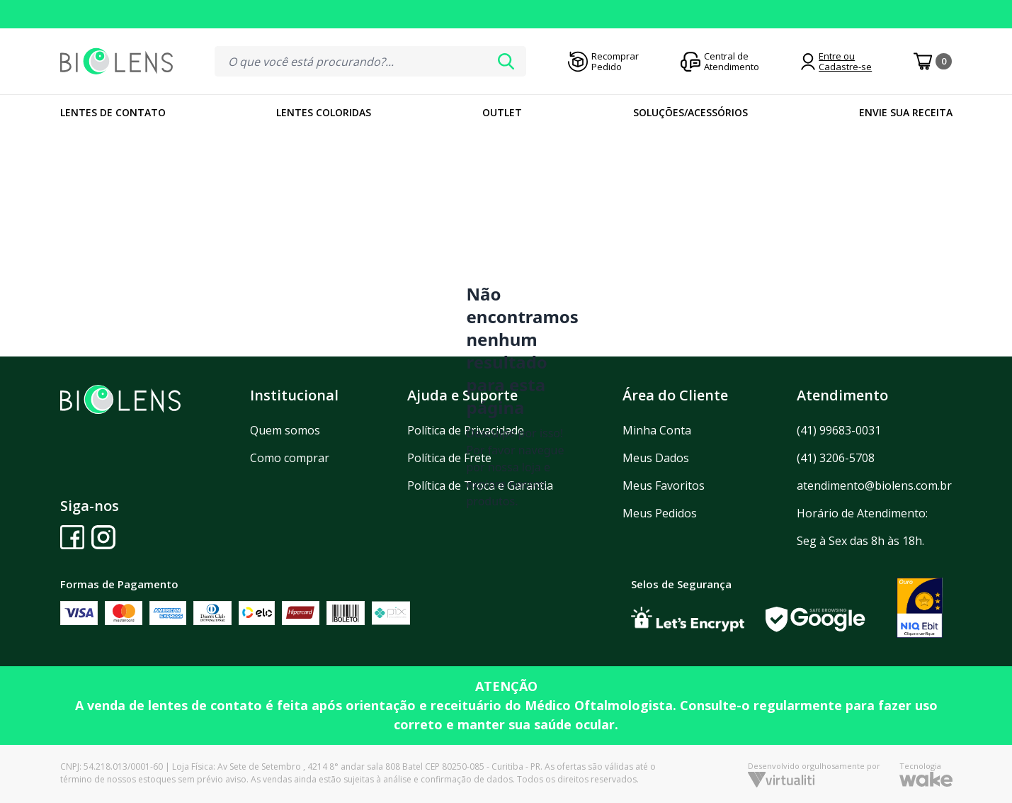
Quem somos (285, 430)
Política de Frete (449, 458)
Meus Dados (655, 458)
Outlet (502, 112)
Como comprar (289, 458)
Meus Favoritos (663, 485)
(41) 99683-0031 (839, 430)
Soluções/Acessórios (690, 112)
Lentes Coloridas (323, 112)
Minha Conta (656, 430)
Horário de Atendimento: (862, 513)
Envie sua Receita (906, 112)
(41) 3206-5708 (836, 458)
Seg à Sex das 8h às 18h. (860, 541)
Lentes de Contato (113, 112)
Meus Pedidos (659, 513)
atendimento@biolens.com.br (874, 485)
